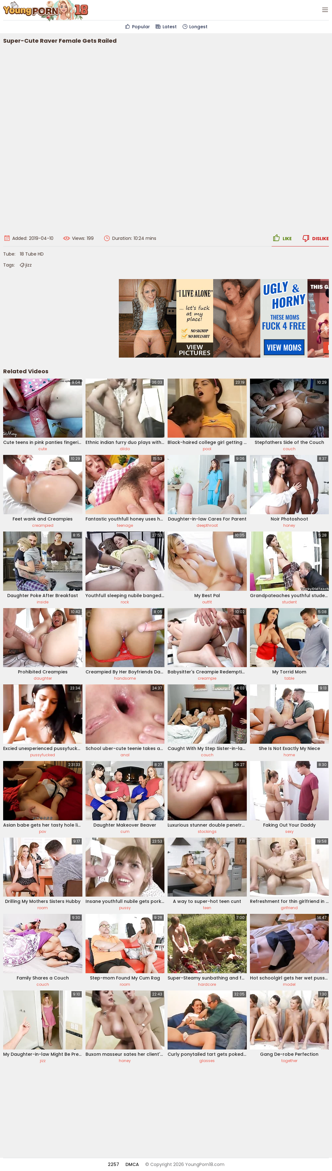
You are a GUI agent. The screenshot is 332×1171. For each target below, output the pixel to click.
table (289, 678)
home (289, 755)
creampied (42, 525)
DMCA (132, 1164)
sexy (289, 831)
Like (282, 238)
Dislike (315, 238)
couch (289, 448)
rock (125, 602)
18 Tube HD (32, 254)
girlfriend (289, 907)
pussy (125, 907)
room (42, 907)
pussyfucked (42, 755)
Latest (166, 27)
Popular (137, 27)
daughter (43, 678)
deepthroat (207, 525)
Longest (195, 27)
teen (207, 907)
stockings (207, 831)
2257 (113, 1164)
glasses (207, 1060)
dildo (125, 448)
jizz (25, 265)
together (289, 1060)
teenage (125, 525)
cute (42, 448)
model (289, 984)
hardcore (207, 984)
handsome (125, 678)
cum (125, 831)
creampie (207, 678)
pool (207, 448)
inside (42, 602)
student (289, 602)
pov (42, 831)
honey (289, 525)
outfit (207, 602)
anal (125, 755)
